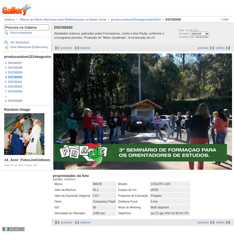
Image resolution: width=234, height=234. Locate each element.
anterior (85, 48)
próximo (203, 48)
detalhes (70, 179)
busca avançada (21, 32)
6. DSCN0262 (13, 86)
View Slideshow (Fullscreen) (29, 47)
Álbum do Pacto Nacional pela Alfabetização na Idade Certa (63, 19)
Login (225, 19)
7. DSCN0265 (13, 91)
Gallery (9, 19)
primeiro (66, 48)
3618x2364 (202, 37)
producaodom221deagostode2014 (136, 19)
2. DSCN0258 (13, 67)
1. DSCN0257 (13, 63)
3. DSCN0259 (13, 72)
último (220, 48)
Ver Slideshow (19, 42)
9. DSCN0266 (13, 100)
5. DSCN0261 (13, 81)
